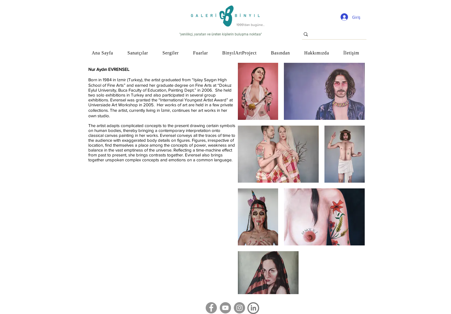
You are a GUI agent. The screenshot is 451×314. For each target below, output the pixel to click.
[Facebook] (211, 307)
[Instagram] (239, 307)
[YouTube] (225, 307)
